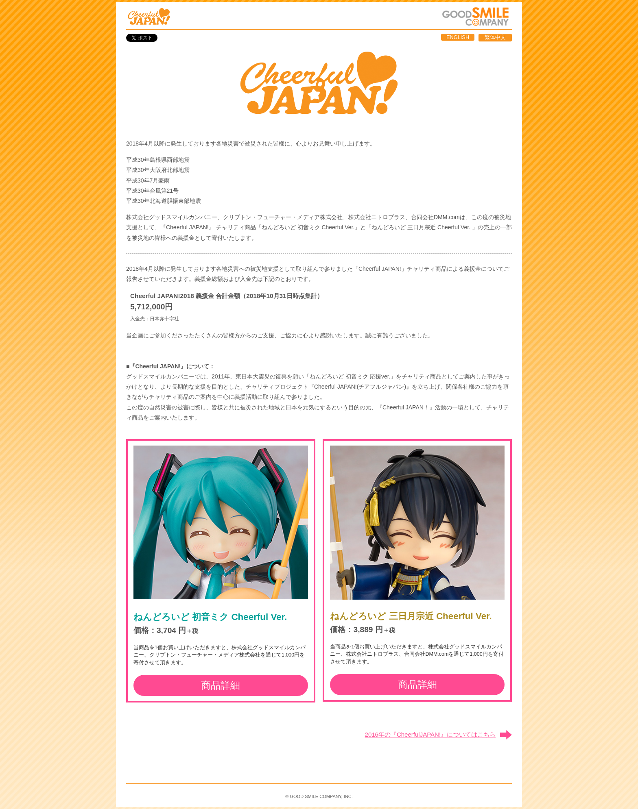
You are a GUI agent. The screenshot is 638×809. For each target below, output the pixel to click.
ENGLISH (457, 37)
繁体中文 (495, 37)
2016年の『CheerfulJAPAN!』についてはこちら (430, 734)
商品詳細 (220, 685)
